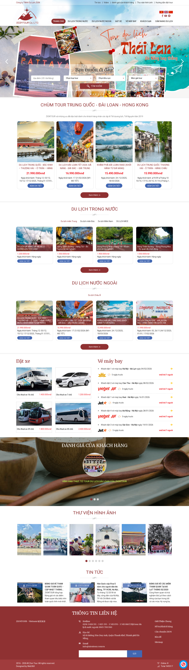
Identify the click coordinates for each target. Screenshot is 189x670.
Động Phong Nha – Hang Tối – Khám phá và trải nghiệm (113, 253)
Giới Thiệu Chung (163, 627)
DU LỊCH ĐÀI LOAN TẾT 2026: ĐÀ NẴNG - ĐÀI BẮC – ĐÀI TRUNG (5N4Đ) (75, 174)
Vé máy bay (110, 361)
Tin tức (103, 2)
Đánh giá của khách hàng (129, 2)
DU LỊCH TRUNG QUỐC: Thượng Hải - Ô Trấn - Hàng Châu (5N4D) (153, 174)
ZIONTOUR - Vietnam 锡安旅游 (30, 627)
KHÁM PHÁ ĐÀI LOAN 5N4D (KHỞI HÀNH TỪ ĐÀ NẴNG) (112, 327)
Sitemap (159, 648)
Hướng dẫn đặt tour (170, 2)
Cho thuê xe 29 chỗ (19, 429)
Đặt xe (23, 361)
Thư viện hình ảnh (151, 2)
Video (112, 2)
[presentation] (7, 61)
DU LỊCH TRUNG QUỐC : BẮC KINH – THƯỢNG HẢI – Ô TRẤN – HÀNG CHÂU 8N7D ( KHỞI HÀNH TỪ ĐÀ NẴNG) (33, 326)
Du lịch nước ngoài (94, 289)
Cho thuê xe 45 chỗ (58, 429)
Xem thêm (94, 201)
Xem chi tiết (36, 192)
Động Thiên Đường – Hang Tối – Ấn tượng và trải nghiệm (72, 253)
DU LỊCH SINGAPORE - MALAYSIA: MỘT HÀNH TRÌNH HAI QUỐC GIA (152, 327)
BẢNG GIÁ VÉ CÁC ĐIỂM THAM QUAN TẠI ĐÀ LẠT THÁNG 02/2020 (160, 593)
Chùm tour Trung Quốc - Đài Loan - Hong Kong (94, 110)
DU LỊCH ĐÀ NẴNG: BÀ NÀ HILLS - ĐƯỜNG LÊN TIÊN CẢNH (31, 253)
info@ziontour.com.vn (94, 652)
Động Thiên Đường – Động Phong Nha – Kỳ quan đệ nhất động (154, 253)
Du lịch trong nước (94, 215)
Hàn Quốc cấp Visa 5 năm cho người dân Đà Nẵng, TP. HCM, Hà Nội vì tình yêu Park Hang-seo (107, 596)
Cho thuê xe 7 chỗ (58, 395)
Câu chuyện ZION (163, 637)
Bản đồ (158, 643)
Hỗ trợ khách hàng (164, 632)
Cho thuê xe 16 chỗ (19, 395)
